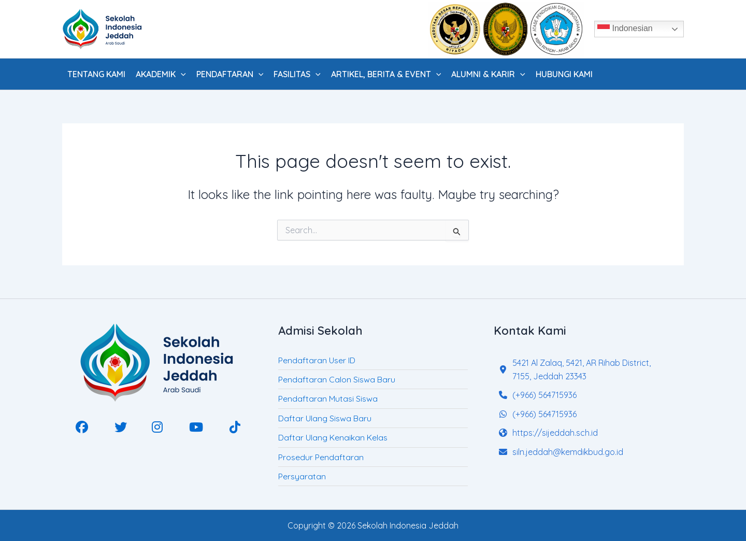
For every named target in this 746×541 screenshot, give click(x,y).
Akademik (161, 74)
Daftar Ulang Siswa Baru (324, 418)
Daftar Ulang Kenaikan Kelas (333, 437)
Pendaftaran (230, 74)
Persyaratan (302, 476)
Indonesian (625, 29)
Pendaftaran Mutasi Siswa (328, 398)
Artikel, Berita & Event (386, 74)
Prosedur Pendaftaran (321, 457)
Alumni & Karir (488, 74)
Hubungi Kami (564, 74)
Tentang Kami (96, 74)
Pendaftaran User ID (316, 360)
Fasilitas (297, 74)
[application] (181, 74)
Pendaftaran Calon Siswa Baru (336, 379)
